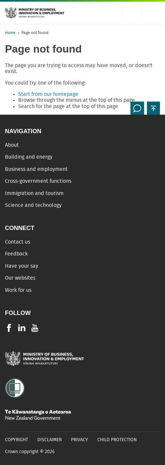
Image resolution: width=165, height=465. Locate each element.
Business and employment (36, 169)
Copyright (16, 440)
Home (10, 33)
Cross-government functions (38, 181)
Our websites (20, 278)
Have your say (21, 266)
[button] (153, 108)
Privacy (79, 440)
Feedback (16, 253)
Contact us (17, 242)
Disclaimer (49, 440)
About (12, 145)
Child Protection (117, 440)
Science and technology (33, 205)
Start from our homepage (48, 94)
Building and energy (28, 157)
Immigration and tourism (34, 193)
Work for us (18, 290)
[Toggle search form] (132, 12)
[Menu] (153, 12)
